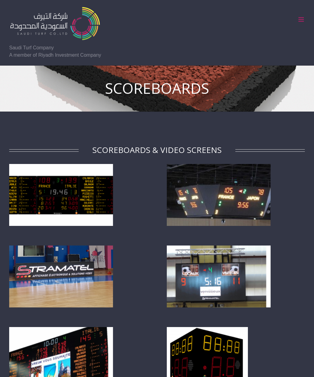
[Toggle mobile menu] (301, 19)
